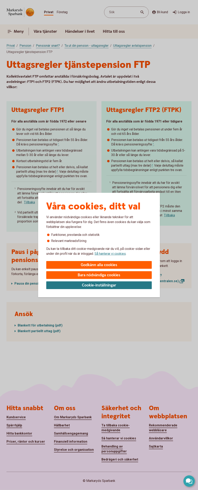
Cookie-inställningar (99, 285)
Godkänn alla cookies (99, 265)
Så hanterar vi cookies (110, 254)
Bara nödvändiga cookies (99, 275)
